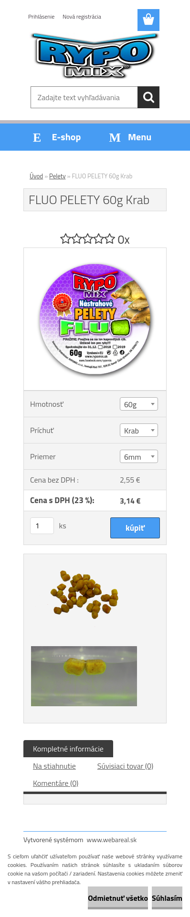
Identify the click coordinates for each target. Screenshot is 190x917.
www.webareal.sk (112, 840)
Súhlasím (167, 898)
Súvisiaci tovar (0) (125, 766)
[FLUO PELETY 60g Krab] (95, 252)
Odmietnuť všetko (118, 898)
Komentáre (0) (55, 783)
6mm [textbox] (132, 457)
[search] (148, 97)
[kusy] (42, 525)
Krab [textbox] (131, 430)
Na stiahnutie (54, 766)
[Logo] (94, 56)
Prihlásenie (41, 16)
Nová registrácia (82, 16)
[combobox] (139, 404)
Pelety (57, 176)
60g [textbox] (130, 404)
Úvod (36, 176)
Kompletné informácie (68, 748)
